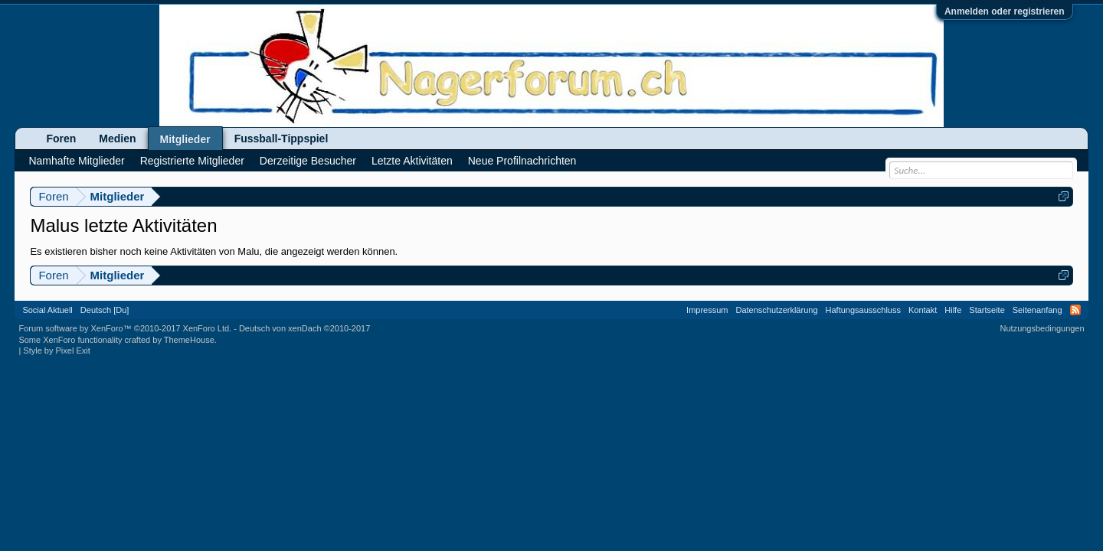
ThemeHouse (189, 339)
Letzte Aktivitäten (412, 161)
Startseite (986, 310)
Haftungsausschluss (863, 310)
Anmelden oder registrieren (1004, 11)
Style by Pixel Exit (56, 350)
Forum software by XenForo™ (124, 328)
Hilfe (952, 310)
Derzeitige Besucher (308, 161)
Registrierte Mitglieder (192, 161)
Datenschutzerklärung (777, 310)
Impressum (707, 310)
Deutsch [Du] (104, 310)
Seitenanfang (1037, 310)
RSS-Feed (1075, 310)
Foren (61, 138)
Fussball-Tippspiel (281, 138)
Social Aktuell (47, 310)
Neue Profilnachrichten (522, 161)
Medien (117, 138)
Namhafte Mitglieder (76, 161)
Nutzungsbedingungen (1042, 328)
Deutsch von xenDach (304, 328)
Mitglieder (185, 139)
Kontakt (922, 310)
